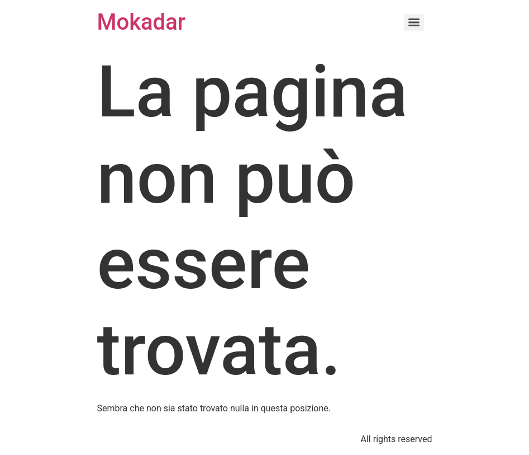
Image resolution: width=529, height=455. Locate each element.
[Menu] (414, 22)
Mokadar (141, 22)
